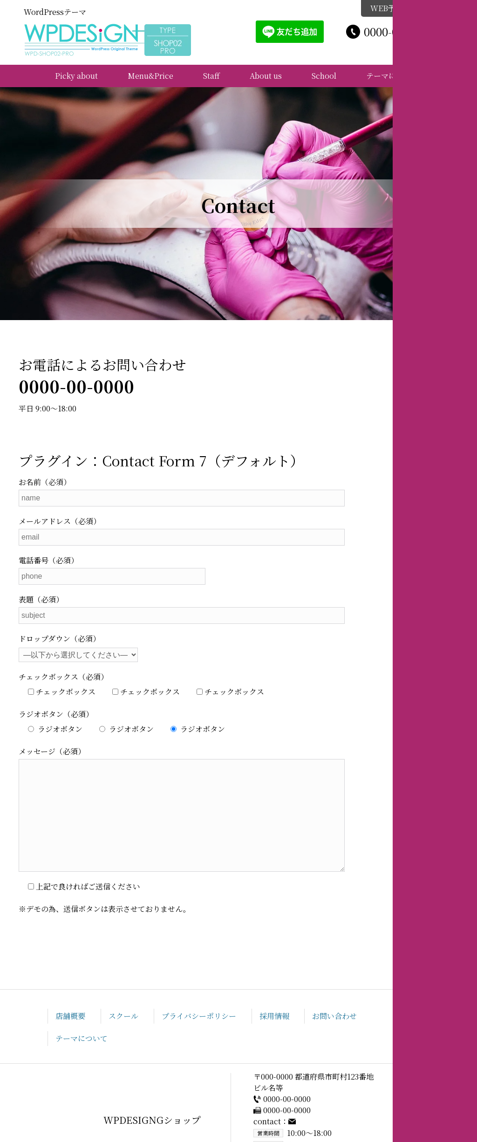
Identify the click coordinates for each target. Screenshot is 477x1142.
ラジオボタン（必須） (56, 714)
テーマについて (392, 75)
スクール (123, 1016)
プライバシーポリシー (199, 1016)
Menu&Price (150, 75)
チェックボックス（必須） (63, 676)
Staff (211, 75)
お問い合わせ (334, 1016)
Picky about (76, 75)
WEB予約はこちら (407, 8)
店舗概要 (70, 1016)
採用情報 (274, 1016)
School (324, 75)
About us (266, 75)
